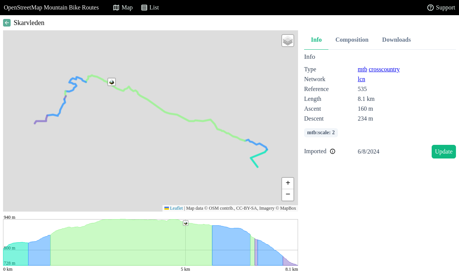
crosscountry (384, 69)
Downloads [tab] (396, 39)
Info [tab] (316, 39)
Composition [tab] (351, 39)
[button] (111, 81)
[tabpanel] (380, 107)
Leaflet (173, 208)
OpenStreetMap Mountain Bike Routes (51, 7)
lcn (361, 79)
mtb (362, 69)
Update (444, 151)
